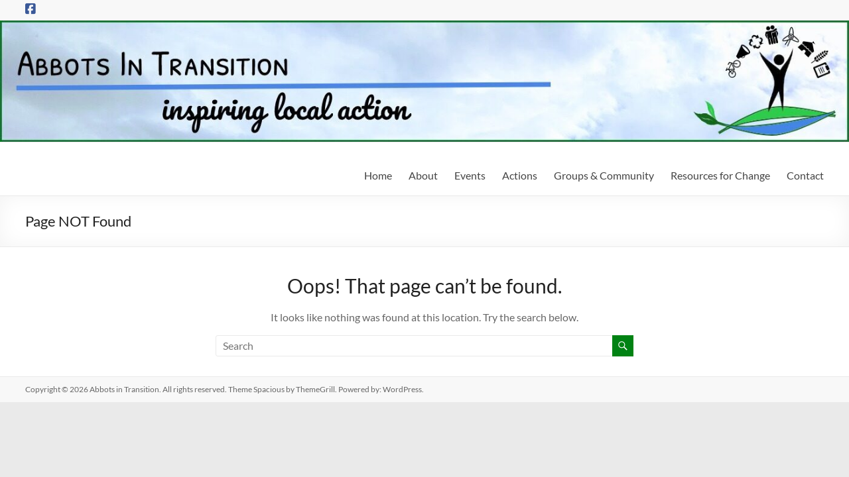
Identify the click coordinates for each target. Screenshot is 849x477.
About (423, 175)
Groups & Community (604, 175)
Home (378, 175)
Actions (519, 175)
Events (470, 175)
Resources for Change (720, 175)
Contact (805, 175)
